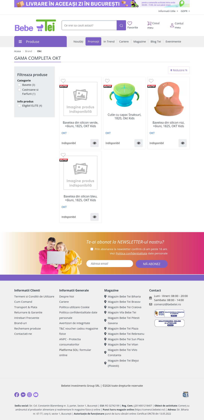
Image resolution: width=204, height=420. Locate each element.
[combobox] (89, 25)
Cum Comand (23, 301)
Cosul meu (153, 24)
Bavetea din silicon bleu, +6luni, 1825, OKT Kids (81, 198)
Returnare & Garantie (28, 312)
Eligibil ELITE (32, 105)
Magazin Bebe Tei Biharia (122, 296)
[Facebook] (16, 394)
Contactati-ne (23, 334)
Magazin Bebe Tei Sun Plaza (124, 339)
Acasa (17, 51)
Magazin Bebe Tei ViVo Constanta (120, 352)
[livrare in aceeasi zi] (102, 3)
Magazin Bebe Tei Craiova (122, 307)
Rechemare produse (27, 328)
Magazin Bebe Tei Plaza (121, 328)
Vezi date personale (139, 253)
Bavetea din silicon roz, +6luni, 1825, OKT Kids (168, 124)
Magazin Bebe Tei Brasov (122, 301)
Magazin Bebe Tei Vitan (121, 344)
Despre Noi (66, 296)
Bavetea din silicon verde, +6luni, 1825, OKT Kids (80, 124)
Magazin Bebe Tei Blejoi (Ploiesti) (121, 363)
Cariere (64, 301)
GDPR (184, 11)
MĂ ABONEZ (151, 264)
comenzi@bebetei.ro (167, 304)
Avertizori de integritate (74, 323)
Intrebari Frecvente (26, 318)
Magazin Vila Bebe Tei (120, 312)
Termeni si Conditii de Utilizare (34, 296)
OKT (64, 133)
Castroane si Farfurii (30, 92)
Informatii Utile (167, 11)
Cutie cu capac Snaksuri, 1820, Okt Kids (124, 116)
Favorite (133, 25)
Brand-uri (20, 323)
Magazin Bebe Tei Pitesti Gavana (122, 320)
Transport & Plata (25, 307)
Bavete (28, 85)
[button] (94, 143)
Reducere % (178, 70)
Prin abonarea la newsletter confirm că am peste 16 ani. (131, 249)
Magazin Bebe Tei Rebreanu (124, 334)
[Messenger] (23, 394)
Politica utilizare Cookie (74, 307)
